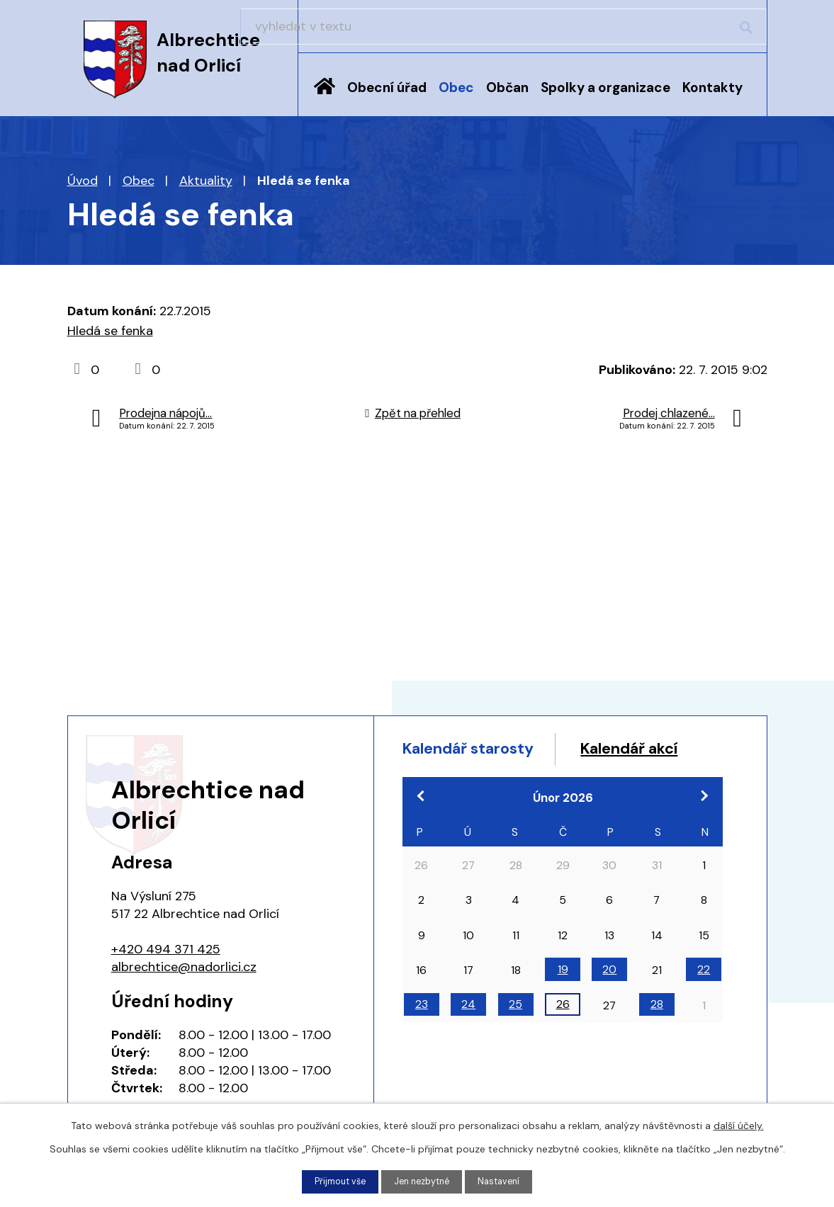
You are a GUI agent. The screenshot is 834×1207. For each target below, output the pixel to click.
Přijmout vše (335, 1180)
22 (703, 999)
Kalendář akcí (461, 777)
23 (421, 1035)
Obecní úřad (387, 87)
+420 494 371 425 (165, 949)
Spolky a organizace (605, 87)
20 (609, 999)
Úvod (324, 97)
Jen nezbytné (423, 1180)
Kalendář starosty (480, 750)
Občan (507, 87)
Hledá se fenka (110, 330)
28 (656, 1035)
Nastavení (505, 1180)
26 (563, 1035)
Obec (456, 87)
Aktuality (205, 180)
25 (515, 1035)
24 (468, 1035)
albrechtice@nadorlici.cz (184, 966)
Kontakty (712, 87)
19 (563, 999)
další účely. (739, 1124)
